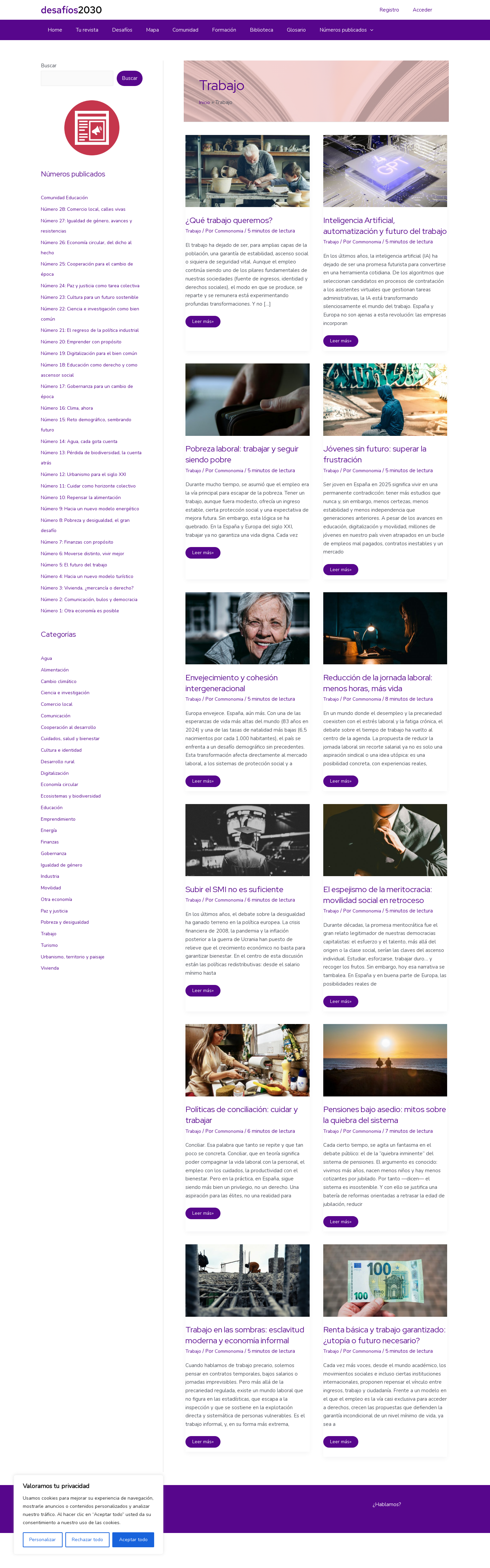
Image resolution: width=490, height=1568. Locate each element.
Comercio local (58, 775)
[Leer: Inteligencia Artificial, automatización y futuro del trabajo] (385, 170)
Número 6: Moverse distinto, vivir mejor (86, 615)
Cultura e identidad (63, 821)
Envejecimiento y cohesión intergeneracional (238, 694)
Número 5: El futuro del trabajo (77, 626)
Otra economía (58, 971)
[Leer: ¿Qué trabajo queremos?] (247, 170)
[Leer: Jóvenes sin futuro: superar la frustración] (385, 410)
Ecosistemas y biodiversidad (73, 867)
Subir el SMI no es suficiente (241, 901)
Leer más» (205, 323)
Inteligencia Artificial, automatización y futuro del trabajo (378, 231)
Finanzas (51, 913)
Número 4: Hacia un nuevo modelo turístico (91, 637)
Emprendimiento (60, 890)
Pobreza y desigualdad (67, 993)
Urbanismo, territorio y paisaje (75, 1028)
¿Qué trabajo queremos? (234, 220)
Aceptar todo (133, 1539)
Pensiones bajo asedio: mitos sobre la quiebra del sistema (380, 1138)
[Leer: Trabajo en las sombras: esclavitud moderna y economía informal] (247, 1303)
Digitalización (56, 844)
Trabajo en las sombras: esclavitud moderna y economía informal (232, 1364)
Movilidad (52, 959)
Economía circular (61, 856)
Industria (51, 947)
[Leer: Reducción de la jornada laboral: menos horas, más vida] (385, 639)
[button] (341, 30)
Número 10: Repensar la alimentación (84, 548)
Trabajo (49, 1005)
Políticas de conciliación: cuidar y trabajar (246, 1138)
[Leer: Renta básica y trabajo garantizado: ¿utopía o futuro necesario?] (385, 1303)
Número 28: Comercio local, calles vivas (86, 209)
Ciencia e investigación (67, 764)
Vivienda (51, 1039)
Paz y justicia (55, 982)
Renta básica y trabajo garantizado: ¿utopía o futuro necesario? (381, 1364)
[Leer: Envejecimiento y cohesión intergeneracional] (247, 639)
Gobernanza (55, 925)
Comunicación (56, 787)
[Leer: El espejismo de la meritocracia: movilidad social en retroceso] (385, 851)
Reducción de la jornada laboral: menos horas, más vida (383, 694)
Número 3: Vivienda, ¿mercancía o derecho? (91, 649)
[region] (88, 1514)
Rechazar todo (87, 1539)
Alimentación (56, 741)
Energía (49, 902)
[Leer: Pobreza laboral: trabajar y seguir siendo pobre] (247, 410)
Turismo (50, 1016)
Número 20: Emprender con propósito (85, 372)
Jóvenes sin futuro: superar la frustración (382, 465)
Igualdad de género (63, 936)
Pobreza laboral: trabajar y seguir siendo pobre (236, 465)
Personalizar (42, 1539)
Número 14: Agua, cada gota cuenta (82, 482)
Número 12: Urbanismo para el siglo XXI (87, 515)
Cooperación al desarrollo (70, 799)
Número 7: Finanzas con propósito (80, 603)
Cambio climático (60, 753)
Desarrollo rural (59, 833)
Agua (47, 730)
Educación (52, 879)
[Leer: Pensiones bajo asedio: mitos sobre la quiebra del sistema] (385, 1083)
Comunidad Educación (66, 197)
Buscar (48, 65)
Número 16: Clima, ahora (69, 449)
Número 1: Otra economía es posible (83, 682)
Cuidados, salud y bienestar (72, 810)
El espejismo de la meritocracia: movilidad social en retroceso (381, 912)
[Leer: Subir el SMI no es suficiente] (247, 851)
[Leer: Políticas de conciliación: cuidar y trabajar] (247, 1083)
